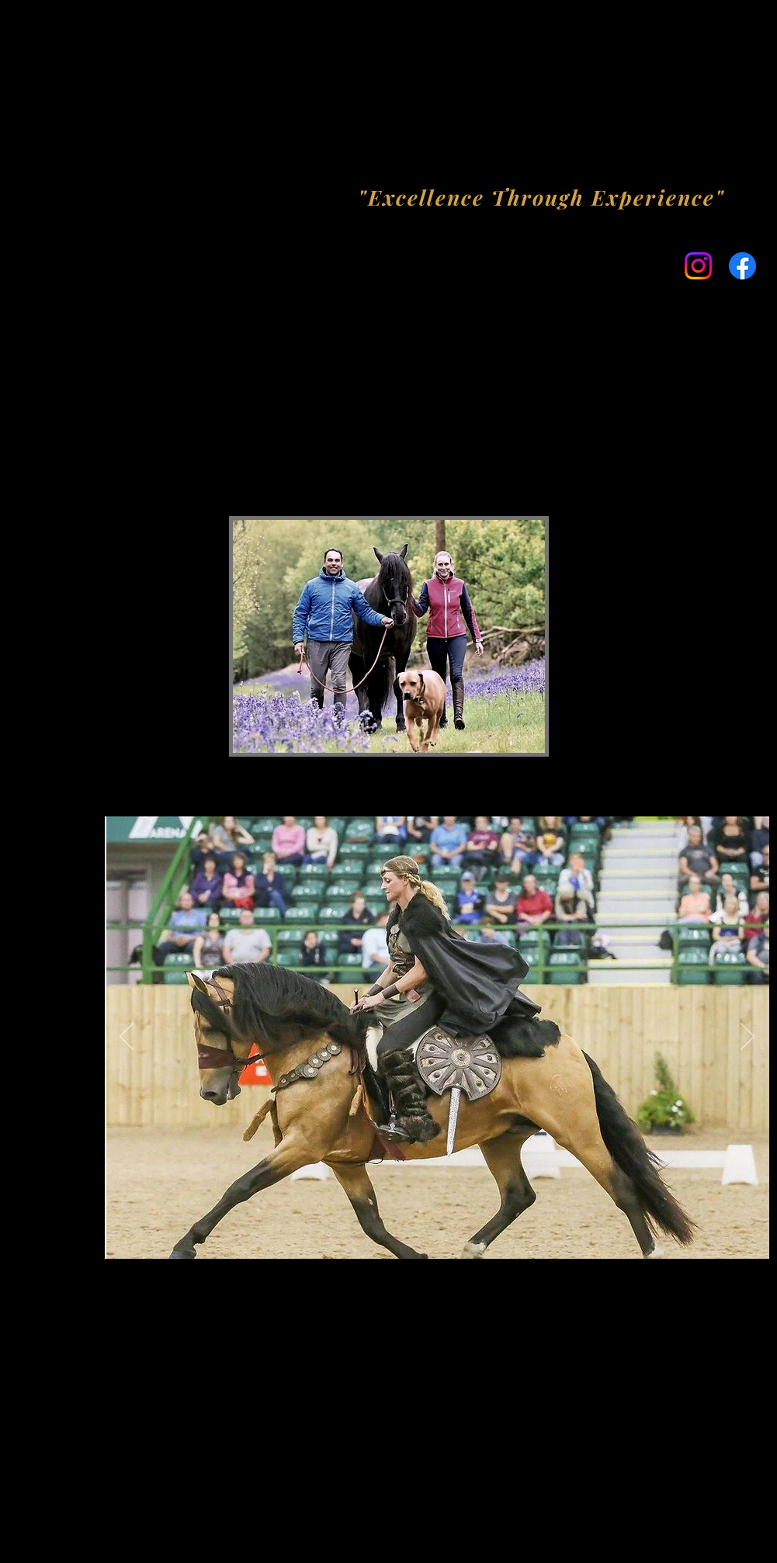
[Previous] (127, 1037)
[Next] (747, 1037)
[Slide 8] (501, 1234)
